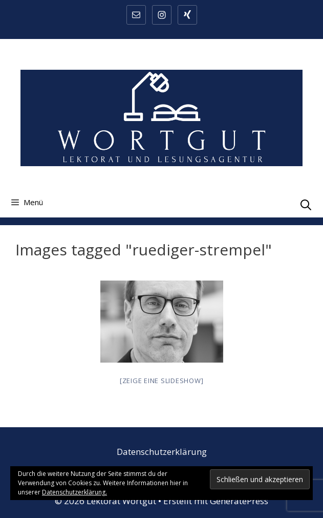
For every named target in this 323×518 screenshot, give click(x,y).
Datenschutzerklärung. (74, 492)
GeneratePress (239, 501)
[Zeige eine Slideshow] (162, 380)
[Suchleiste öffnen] (306, 205)
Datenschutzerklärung (162, 451)
